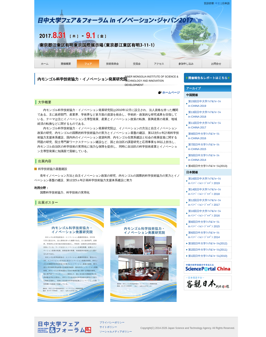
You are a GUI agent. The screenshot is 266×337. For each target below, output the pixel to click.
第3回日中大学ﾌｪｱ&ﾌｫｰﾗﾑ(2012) (207, 243)
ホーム (44, 63)
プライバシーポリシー (112, 322)
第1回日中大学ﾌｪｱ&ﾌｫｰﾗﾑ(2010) (207, 255)
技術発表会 (112, 63)
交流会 (136, 63)
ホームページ (171, 92)
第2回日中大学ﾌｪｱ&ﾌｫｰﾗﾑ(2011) (207, 249)
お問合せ (216, 63)
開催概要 (66, 63)
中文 (217, 3)
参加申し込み (186, 63)
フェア (88, 63)
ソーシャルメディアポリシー (116, 331)
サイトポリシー (108, 327)
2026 (164, 328)
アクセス (159, 63)
